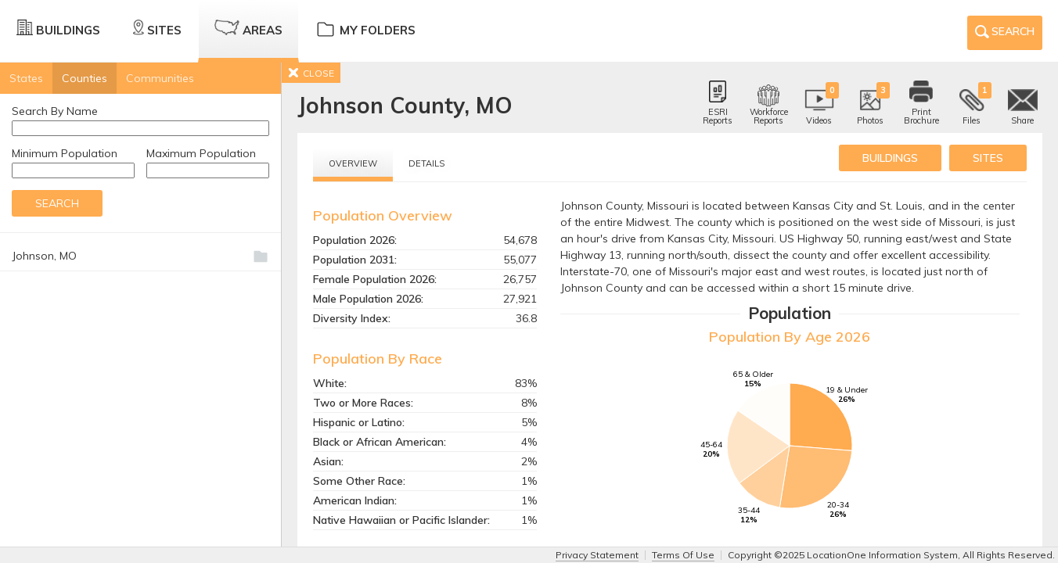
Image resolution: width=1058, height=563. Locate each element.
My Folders (365, 29)
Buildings (58, 29)
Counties (84, 78)
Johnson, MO (44, 256)
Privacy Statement (597, 555)
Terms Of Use (683, 555)
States (26, 78)
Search (1005, 34)
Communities (160, 78)
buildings (890, 158)
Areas (248, 29)
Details (426, 163)
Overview (353, 163)
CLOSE (311, 73)
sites (988, 158)
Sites (157, 29)
